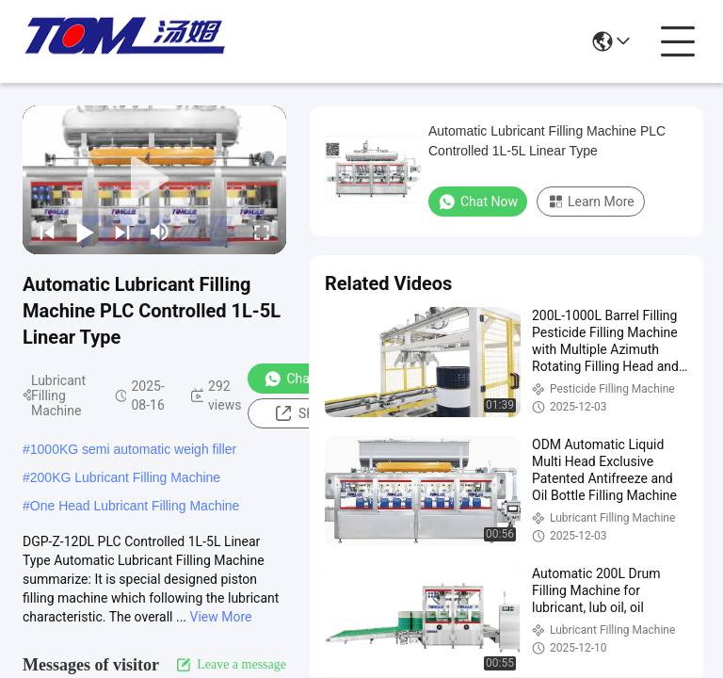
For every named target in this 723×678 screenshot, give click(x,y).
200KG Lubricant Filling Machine (125, 477)
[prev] (47, 232)
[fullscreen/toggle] (262, 232)
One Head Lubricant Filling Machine (135, 505)
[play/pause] (85, 232)
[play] (154, 179)
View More (221, 616)
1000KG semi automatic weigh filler (133, 449)
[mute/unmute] (160, 232)
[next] (122, 232)
